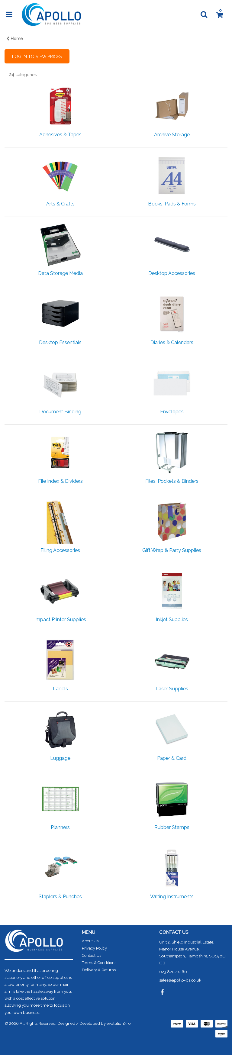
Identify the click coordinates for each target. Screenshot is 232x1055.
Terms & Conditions (99, 962)
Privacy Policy (94, 948)
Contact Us (91, 955)
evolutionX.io (119, 1023)
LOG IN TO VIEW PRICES (37, 56)
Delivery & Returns (99, 970)
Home (14, 38)
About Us (90, 941)
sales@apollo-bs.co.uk (180, 980)
